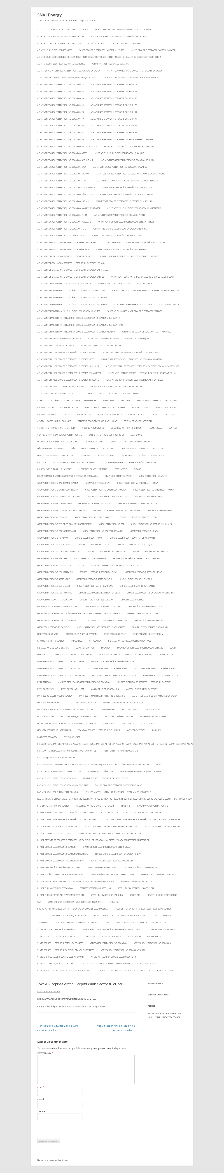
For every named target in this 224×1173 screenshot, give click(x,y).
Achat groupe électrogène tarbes (54, 50)
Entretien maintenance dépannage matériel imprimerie (128, 462)
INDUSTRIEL (76, 641)
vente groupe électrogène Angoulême (57, 936)
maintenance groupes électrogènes (161, 675)
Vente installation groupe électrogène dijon (114, 957)
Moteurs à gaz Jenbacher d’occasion (79, 716)
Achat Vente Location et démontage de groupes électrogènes (143, 277)
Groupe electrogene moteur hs (94, 544)
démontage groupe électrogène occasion (142, 448)
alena (102, 1006)
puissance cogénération (100, 771)
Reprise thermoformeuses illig (95, 888)
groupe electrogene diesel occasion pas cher (116, 510)
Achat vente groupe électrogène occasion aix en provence (67, 146)
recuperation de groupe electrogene (95, 806)
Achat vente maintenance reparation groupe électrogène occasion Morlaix (76, 331)
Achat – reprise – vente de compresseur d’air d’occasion (123, 29)
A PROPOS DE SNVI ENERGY (63, 29)
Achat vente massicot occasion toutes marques (146, 331)
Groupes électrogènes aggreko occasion (58, 606)
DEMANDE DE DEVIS (94, 441)
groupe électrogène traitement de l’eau (99, 592)
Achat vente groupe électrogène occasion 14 (114, 84)
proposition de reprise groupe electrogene (59, 771)
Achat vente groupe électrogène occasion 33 (60, 91)
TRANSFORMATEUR (162, 915)
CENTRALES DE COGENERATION (138, 421)
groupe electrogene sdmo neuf (53, 579)
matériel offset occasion (83, 702)
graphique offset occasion (118, 476)
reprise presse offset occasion (136, 881)
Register (125, 806)
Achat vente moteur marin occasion (55, 345)
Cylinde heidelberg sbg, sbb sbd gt (106, 435)
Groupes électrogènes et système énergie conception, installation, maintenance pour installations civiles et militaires (98, 613)
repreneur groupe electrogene (152, 806)
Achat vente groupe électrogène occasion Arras (62, 153)
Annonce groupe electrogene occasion (105, 407)
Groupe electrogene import (89, 538)
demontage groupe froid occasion (55, 455)
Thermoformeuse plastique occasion (67, 915)
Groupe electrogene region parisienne (99, 572)
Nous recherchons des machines (54, 730)
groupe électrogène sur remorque (95, 586)
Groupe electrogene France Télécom (138, 517)
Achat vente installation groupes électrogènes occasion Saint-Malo (72, 270)
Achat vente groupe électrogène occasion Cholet (63, 180)
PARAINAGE (157, 730)
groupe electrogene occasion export (106, 551)
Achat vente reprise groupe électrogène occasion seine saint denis (142, 373)
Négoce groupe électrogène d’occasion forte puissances (66, 723)
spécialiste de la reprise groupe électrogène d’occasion (143, 909)
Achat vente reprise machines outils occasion (60, 386)
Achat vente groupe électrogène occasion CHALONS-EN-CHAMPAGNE (130, 173)
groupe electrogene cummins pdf (54, 503)
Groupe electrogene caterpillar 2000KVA (57, 489)
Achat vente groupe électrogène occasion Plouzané (64, 222)
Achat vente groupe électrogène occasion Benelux (127, 160)
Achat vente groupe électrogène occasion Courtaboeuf (66, 187)
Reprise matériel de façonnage (103, 867)
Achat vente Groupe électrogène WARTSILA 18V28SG (117, 235)
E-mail (41, 1099)
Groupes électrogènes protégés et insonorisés (101, 627)
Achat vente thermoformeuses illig (55, 393)
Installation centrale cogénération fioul (129, 641)
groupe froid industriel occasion (97, 599)
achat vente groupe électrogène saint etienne (61, 235)
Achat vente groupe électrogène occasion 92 (60, 125)
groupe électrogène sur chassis (53, 586)
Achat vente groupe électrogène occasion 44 (114, 91)
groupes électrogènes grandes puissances (105, 620)
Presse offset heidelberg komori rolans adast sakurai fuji (66, 750)
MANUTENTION (44, 682)
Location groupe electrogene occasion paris (140, 648)
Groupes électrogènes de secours (145, 606)
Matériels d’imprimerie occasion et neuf (123, 702)
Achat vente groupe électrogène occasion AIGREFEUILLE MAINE (122, 139)
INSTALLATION (95, 641)
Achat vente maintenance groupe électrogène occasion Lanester (145, 290)
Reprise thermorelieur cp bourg (107, 895)
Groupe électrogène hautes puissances (103, 531)
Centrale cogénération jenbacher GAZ (97, 421)
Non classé (72, 1006)
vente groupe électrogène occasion (108, 943)
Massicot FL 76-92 (45, 689)
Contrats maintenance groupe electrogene (59, 435)
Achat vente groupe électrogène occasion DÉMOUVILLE (65, 194)
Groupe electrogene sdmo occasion (94, 579)
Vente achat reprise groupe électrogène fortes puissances (112, 929)
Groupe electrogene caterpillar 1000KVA (137, 483)
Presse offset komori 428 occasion (120, 750)
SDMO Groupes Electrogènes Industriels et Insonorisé (75, 902)
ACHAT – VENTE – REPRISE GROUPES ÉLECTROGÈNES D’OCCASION (119, 36)
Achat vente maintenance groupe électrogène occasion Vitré (68, 311)
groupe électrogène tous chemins (137, 586)
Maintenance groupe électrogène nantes (58, 668)
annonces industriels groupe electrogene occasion (64, 414)
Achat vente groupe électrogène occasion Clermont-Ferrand (127, 180)
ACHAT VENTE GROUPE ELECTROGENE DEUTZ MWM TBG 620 (132, 77)
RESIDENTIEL (135, 895)
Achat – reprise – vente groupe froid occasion (60, 36)
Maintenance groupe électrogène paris (107, 668)
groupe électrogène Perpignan (90, 558)
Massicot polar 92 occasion (105, 689)
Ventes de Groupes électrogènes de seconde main (125, 970)
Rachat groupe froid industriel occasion (58, 792)
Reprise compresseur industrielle (54, 833)
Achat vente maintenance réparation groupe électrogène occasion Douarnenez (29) (80, 325)
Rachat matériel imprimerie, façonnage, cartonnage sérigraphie (118, 792)
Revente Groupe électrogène (162, 895)
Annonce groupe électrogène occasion (157, 400)
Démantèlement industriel (51, 448)
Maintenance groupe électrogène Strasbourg (61, 675)
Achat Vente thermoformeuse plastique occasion (116, 386)
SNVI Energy (49, 15)
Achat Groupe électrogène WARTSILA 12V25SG (101, 50)
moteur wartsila (45, 716)
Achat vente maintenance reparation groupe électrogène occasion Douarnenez (78, 318)
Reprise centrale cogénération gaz (162, 826)
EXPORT (137, 469)
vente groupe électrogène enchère (146, 936)
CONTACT (172, 428)
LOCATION (105, 648)
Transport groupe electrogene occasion (76, 922)
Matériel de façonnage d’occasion (54, 696)
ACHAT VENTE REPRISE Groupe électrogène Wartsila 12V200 (134, 380)
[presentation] (61, 1129)
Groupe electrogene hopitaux (52, 538)
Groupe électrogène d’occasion (94, 503)
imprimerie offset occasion (51, 641)
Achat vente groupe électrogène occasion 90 (60, 119)
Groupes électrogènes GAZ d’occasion (56, 620)
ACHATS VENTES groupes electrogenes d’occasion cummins (110, 393)
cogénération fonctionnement (127, 428)
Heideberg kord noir (47, 634)
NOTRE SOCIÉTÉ (147, 723)
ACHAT (85, 29)
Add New (125, 400)
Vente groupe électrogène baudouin (102, 936)
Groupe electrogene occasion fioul (150, 551)
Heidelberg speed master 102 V (148, 634)
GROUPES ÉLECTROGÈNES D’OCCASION (103, 606)
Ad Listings (108, 400)
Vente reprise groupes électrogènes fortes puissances (65, 970)
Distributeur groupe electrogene (97, 455)
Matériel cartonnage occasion (141, 689)
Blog (155, 414)
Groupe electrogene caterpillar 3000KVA (105, 489)
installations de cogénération (53, 648)
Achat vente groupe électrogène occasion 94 (114, 132)
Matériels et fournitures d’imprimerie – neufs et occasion (66, 709)
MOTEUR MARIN (153, 709)
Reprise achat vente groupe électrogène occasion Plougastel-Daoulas (143, 819)
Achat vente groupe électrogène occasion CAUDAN (63, 173)
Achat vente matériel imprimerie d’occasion (59, 338)
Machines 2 (43, 654)
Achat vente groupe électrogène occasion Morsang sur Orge (68, 208)
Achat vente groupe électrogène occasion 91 (114, 119)
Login (173, 648)
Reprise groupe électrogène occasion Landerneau (62, 854)
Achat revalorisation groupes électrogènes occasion (134, 70)
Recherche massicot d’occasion (53, 806)
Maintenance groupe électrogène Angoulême (60, 661)
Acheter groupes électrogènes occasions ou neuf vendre (66, 400)
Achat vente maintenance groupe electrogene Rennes (134, 311)
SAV (39, 902)
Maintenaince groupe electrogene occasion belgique (125, 654)
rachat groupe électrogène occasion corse (105, 778)
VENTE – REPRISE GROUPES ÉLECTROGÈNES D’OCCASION (141, 922)
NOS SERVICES (127, 723)
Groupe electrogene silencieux (136, 579)
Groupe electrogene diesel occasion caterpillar (62, 510)
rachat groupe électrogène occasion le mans (118, 785)
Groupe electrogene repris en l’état (143, 572)
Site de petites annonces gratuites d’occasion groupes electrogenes (72, 909)
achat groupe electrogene (127, 43)
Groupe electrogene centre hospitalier (107, 496)
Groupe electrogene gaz (111, 524)
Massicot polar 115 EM (72, 689)
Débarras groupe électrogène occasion (57, 441)
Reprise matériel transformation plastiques (111, 874)
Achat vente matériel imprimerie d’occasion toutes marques (118, 338)
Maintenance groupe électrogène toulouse (113, 675)
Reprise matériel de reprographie (142, 867)
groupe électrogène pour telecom (55, 572)
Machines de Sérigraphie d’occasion (73, 654)
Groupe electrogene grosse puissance (56, 531)
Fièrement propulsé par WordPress (52, 1160)
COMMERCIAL (155, 428)
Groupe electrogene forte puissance (94, 517)
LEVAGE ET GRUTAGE (85, 648)
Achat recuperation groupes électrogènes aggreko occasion (68, 70)
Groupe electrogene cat (97, 483)
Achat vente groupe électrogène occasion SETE (61, 228)
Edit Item (41, 462)
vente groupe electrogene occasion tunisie (123, 950)
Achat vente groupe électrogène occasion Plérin (62, 215)
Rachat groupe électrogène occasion (56, 778)
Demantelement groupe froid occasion (130, 441)
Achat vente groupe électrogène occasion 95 (60, 139)
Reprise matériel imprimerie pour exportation (60, 874)
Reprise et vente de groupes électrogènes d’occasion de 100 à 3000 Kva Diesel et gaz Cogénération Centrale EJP (93, 840)
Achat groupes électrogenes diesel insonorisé (61, 63)
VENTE (106, 922)
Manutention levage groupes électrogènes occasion (144, 682)
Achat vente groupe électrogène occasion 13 (60, 84)
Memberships (108, 709)
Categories (170, 414)
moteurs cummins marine (153, 716)
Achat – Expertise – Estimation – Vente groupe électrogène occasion (71, 43)
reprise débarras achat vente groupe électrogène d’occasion (109, 833)
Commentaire (45, 1052)
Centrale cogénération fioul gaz (54, 421)
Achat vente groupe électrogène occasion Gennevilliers (125, 201)
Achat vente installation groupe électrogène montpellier (135, 242)
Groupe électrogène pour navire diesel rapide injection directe (110, 565)
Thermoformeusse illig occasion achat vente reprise (120, 915)
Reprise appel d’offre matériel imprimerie (57, 826)
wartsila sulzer (165, 970)
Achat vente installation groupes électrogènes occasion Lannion (71, 263)
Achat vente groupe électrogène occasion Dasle (127, 187)
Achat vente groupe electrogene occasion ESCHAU (63, 201)
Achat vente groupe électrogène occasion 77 (114, 105)
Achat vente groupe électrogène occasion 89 (114, 112)
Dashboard (136, 435)
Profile (159, 764)
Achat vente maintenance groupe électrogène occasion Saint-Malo (72, 297)
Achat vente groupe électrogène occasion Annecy (130, 146)
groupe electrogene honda (144, 531)
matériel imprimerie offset (50, 702)
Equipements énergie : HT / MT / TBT (54, 469)
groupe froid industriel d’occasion (55, 599)
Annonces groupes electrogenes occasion (154, 407)
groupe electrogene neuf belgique (134, 544)
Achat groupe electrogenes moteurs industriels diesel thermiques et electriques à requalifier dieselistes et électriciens (99, 57)
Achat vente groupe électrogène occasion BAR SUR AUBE (66, 160)
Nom (40, 1087)
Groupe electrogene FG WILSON (52, 517)
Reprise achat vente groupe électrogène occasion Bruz (65, 812)
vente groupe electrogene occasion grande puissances (65, 950)
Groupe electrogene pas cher (52, 558)
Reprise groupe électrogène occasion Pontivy (118, 854)
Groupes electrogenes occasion (53, 627)
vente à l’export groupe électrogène (56, 929)
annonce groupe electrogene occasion (57, 407)
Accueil (41, 29)
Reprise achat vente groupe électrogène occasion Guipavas (131, 812)
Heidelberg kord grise (114, 634)
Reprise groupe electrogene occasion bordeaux (106, 847)
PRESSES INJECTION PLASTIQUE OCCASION (56, 757)
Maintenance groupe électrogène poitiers (155, 668)
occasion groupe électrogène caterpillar (99, 730)
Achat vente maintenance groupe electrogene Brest (64, 283)
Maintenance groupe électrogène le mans (112, 661)
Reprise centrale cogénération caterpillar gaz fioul (111, 826)
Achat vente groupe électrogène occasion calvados (120, 167)
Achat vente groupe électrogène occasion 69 (60, 105)
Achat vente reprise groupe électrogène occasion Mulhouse (68, 366)
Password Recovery (47, 737)
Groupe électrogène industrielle (54, 544)
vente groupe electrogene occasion (152, 943)
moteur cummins (131, 709)
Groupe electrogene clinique (149, 496)
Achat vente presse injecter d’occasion (101, 345)
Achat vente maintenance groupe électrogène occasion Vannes (146, 304)
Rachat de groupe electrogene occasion (140, 771)
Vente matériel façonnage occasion (55, 963)
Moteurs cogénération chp (119, 716)
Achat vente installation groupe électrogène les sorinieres (68, 242)
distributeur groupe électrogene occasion (143, 455)
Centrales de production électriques (56, 428)
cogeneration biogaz (93, 428)
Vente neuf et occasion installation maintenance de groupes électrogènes (119, 963)
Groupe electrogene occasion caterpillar (58, 551)
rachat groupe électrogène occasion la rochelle (62, 785)
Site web (41, 1111)
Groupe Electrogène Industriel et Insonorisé (132, 538)
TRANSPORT (42, 922)
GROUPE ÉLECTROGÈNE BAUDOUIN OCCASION (58, 483)
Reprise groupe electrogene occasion (56, 847)
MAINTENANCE (166, 654)
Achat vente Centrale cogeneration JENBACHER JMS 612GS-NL (67, 77)
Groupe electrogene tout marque (54, 592)
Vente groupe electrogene (161, 929)
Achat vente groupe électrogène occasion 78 (60, 112)
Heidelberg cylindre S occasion (81, 634)
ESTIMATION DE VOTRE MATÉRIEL (93, 469)
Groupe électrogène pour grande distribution (136, 558)
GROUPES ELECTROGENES (132, 599)
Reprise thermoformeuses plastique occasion (60, 895)
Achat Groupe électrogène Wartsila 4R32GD (153, 50)
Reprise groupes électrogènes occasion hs (59, 867)
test (39, 915)
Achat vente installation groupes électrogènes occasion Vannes (70, 277)
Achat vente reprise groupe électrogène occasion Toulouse (68, 380)
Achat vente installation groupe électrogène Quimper (65, 256)
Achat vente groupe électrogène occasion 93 (60, 132)
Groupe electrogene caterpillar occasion (58, 496)
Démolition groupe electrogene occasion (92, 448)
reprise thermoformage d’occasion (55, 888)
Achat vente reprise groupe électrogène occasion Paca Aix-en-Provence (142, 366)
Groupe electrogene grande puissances (151, 524)
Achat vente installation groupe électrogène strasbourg (129, 256)
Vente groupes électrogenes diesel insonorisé (60, 957)
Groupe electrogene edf (159, 510)
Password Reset (72, 737)
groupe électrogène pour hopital (54, 565)
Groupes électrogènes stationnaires (151, 627)
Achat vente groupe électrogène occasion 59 (60, 98)
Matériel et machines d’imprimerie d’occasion (102, 696)
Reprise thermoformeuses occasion (136, 888)
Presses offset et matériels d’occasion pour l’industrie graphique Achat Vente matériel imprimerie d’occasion (93, 764)
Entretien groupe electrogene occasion (73, 462)
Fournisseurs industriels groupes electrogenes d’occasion (67, 476)
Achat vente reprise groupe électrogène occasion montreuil (132, 359)
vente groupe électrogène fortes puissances (60, 943)
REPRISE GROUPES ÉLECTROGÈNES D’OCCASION (112, 860)
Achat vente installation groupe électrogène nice (63, 249)
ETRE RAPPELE (121, 469)
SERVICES (114, 902)
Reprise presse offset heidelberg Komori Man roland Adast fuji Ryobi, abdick (75, 881)
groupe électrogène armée (153, 476)
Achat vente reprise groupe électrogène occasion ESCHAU (66, 352)
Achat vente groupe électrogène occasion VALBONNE (120, 228)
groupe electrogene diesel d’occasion (137, 503)
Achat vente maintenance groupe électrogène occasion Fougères (71, 290)
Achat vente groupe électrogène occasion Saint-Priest (126, 222)
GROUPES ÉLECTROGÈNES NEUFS (148, 620)
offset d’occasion (136, 730)
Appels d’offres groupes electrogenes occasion (122, 414)
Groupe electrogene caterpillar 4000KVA (153, 489)
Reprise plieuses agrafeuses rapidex (159, 874)
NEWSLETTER (108, 723)
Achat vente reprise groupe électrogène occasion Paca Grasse (69, 373)
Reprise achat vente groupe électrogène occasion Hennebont (68, 819)
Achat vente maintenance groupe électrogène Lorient (125, 283)
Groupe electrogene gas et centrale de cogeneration (64, 524)
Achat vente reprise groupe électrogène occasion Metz (131, 352)
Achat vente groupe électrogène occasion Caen (61, 167)
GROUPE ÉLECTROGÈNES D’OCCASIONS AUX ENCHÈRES (151, 592)
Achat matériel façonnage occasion (110, 63)
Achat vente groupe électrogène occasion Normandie (135, 208)
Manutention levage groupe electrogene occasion (84, 682)
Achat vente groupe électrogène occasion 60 (114, 98)
